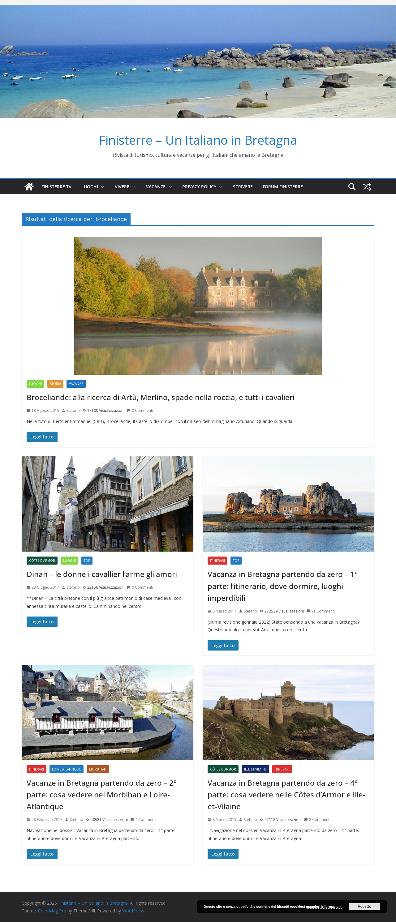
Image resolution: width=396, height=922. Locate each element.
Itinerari (217, 560)
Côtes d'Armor (42, 560)
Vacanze (156, 187)
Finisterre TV (56, 187)
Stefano (73, 410)
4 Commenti (143, 819)
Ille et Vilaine (255, 769)
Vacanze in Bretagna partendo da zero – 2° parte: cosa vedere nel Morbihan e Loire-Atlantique (102, 795)
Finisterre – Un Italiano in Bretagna (198, 139)
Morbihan (97, 769)
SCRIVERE (243, 187)
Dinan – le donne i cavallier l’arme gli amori (102, 574)
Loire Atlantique (66, 769)
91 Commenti (320, 611)
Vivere (122, 187)
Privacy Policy (199, 187)
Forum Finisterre (283, 187)
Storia (55, 384)
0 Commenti (140, 410)
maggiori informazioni (324, 906)
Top (87, 560)
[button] (101, 186)
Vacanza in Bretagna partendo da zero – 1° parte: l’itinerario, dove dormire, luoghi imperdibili (283, 586)
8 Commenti (317, 819)
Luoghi (89, 187)
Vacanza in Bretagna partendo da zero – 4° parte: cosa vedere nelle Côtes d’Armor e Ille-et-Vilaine (286, 795)
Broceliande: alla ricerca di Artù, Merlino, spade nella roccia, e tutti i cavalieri (161, 397)
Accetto (364, 906)
